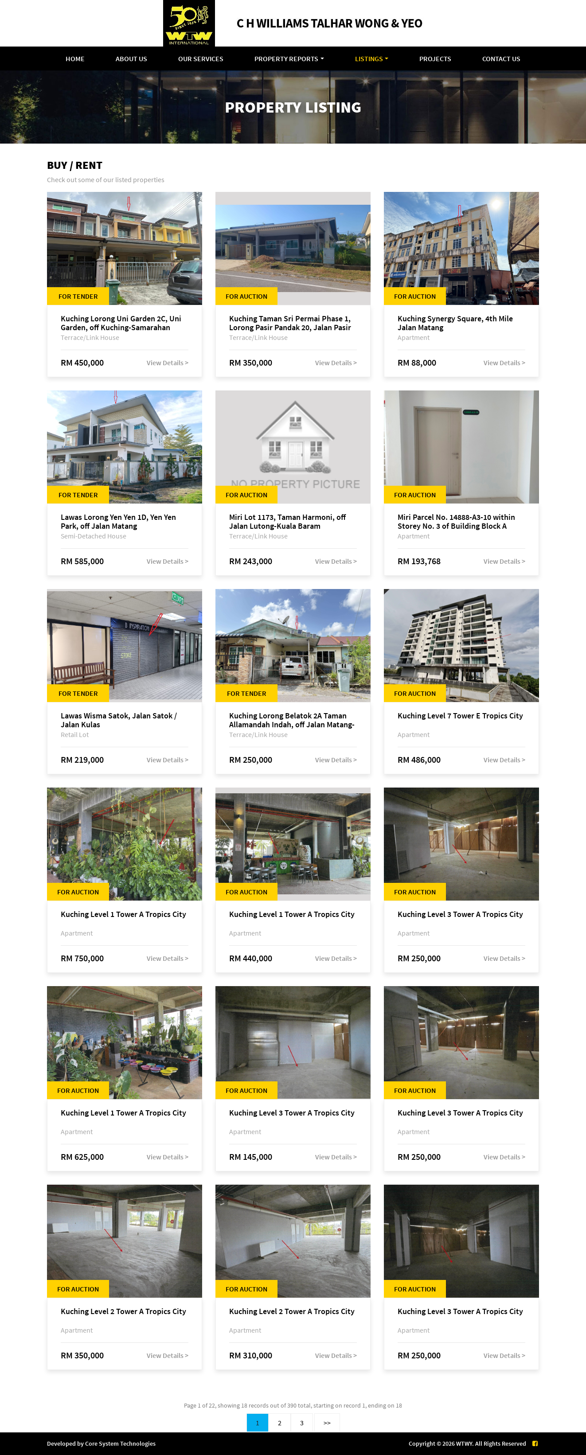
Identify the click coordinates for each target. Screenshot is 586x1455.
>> (327, 1422)
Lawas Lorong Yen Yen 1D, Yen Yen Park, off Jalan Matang (118, 522)
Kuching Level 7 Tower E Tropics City (460, 716)
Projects (435, 58)
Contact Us (501, 58)
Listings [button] (369, 58)
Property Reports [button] (286, 58)
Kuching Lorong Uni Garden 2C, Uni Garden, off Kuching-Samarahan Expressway (121, 323)
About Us (131, 58)
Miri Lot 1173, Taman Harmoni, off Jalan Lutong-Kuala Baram (287, 522)
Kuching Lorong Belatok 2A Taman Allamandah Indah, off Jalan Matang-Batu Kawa (292, 720)
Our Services (200, 58)
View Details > (167, 362)
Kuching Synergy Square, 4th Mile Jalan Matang (455, 323)
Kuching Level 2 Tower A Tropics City (123, 1311)
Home (75, 58)
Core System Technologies (120, 1443)
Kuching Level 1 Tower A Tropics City (123, 914)
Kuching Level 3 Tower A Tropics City (460, 914)
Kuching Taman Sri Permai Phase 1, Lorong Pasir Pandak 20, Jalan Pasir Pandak (290, 323)
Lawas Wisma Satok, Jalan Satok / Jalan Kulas (119, 720)
